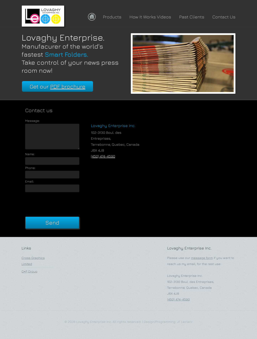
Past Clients (191, 16)
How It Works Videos (150, 16)
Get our (57, 86)
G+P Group (29, 271)
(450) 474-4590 (103, 156)
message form (202, 258)
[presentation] (52, 204)
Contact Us (223, 16)
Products (112, 16)
